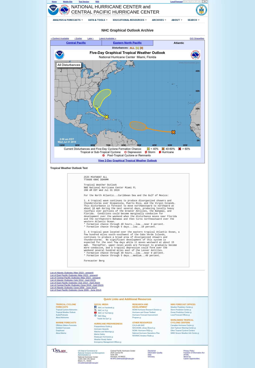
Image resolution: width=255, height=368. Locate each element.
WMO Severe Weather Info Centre (184, 333)
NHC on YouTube (102, 313)
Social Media (101, 304)
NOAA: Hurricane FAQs (141, 330)
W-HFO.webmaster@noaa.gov (122, 359)
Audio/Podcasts (62, 315)
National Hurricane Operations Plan (146, 333)
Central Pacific (76, 42)
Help (149, 355)
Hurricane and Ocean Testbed (143, 312)
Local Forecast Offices (179, 315)
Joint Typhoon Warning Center (182, 328)
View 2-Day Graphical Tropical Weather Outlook (127, 160)
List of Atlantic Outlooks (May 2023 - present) (72, 272)
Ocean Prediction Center (180, 312)
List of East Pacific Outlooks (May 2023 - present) (74, 275)
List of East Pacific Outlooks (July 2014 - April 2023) (75, 283)
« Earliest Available (60, 38)
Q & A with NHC (138, 325)
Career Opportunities (191, 359)
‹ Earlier (78, 38)
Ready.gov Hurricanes (102, 337)
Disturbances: (120, 47)
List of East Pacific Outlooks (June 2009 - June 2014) (75, 290)
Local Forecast (176, 2)
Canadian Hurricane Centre (181, 325)
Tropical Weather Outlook (65, 312)
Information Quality (155, 353)
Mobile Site (67, 2)
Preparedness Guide (102, 326)
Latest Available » (107, 38)
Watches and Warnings (103, 332)
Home (54, 2)
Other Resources (142, 323)
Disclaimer (152, 351)
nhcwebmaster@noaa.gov (88, 363)
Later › (90, 38)
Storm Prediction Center (180, 310)
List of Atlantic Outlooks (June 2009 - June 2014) (73, 287)
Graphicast (60, 330)
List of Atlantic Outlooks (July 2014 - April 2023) (73, 280)
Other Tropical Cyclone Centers (183, 330)
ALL (132, 47)
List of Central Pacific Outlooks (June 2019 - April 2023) (76, 285)
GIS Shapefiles (197, 38)
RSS (97, 2)
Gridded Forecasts (63, 328)
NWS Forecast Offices (183, 304)
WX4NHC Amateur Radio (142, 336)
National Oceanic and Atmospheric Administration (101, 15)
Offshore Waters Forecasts (66, 325)
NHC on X (100, 310)
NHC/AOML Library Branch (142, 328)
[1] (137, 47)
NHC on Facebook (103, 308)
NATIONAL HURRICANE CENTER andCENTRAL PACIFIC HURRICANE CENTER (115, 9)
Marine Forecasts (66, 323)
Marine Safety (99, 334)
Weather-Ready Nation (103, 339)
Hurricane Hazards (101, 329)
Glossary (151, 357)
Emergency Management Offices (106, 342)
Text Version (84, 2)
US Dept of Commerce (86, 351)
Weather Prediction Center (181, 307)
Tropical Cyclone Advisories (66, 310)
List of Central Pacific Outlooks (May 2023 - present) (75, 278)
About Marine (61, 333)
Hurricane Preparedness (108, 324)
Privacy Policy (188, 351)
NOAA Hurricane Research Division (146, 310)
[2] (141, 47)
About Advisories (62, 317)
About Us (187, 357)
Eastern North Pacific (127, 42)
